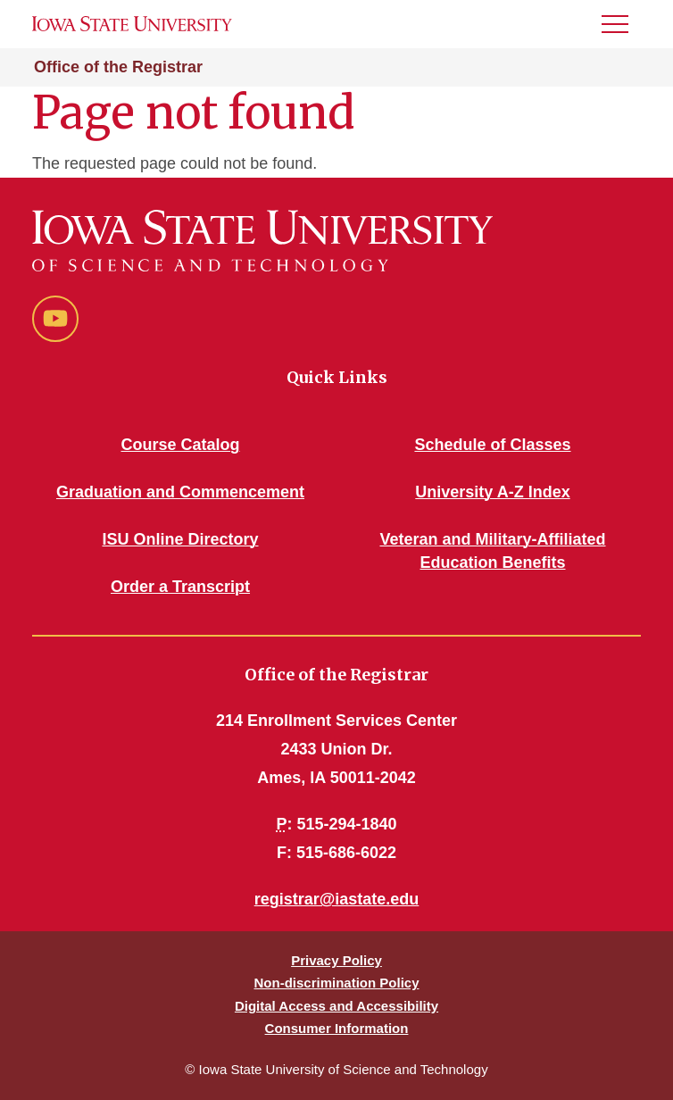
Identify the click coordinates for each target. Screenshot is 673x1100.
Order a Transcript (180, 587)
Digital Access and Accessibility (336, 1005)
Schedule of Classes (492, 445)
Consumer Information (337, 1028)
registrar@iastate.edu (337, 899)
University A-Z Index (492, 492)
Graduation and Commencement (180, 492)
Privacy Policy (336, 960)
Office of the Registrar (118, 67)
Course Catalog (179, 445)
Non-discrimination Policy (336, 982)
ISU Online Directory (180, 539)
